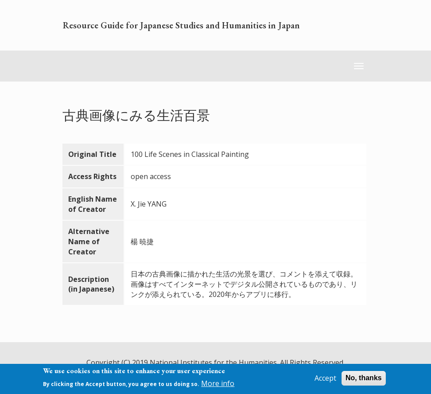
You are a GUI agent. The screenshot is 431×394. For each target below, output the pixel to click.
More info (217, 385)
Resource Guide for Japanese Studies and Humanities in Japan (181, 25)
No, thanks (364, 379)
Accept (325, 380)
